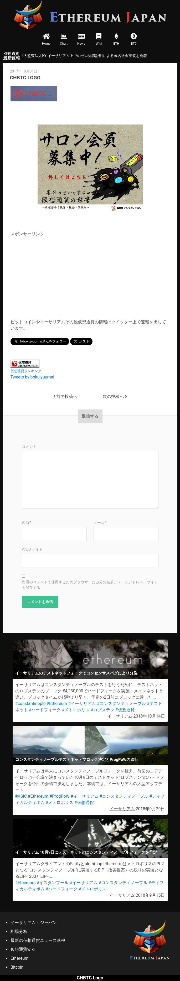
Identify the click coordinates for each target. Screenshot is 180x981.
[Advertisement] (55, 274)
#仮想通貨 (125, 709)
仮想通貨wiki (23, 949)
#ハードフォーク (45, 709)
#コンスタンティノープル (121, 703)
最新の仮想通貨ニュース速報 (38, 940)
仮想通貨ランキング (26, 371)
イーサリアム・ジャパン (34, 922)
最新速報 (11, 56)
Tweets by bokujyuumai (32, 377)
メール (100, 522)
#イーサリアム (82, 703)
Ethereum (19, 958)
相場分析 (19, 931)
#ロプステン (102, 709)
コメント (29, 446)
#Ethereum (57, 703)
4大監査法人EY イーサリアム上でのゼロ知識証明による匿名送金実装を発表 (84, 56)
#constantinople (30, 703)
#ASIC (21, 796)
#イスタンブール (53, 882)
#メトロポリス (76, 709)
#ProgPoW (59, 796)
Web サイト (32, 549)
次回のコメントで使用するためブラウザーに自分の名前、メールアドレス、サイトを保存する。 (90, 585)
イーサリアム (119, 716)
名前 (26, 522)
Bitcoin (17, 967)
